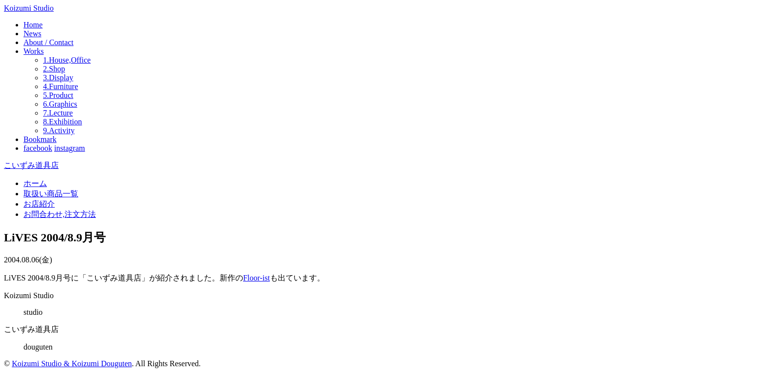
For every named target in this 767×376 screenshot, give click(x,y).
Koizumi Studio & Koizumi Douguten (72, 363)
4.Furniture (60, 86)
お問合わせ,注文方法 (59, 214)
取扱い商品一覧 (50, 193)
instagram (69, 148)
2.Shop (54, 69)
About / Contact (48, 42)
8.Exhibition (62, 122)
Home (33, 25)
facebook (37, 148)
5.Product (58, 95)
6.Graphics (60, 104)
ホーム (35, 183)
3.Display (58, 77)
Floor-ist (256, 278)
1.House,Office (66, 60)
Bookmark (40, 139)
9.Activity (58, 130)
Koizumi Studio (29, 8)
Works (33, 51)
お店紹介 (39, 204)
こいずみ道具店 (31, 165)
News (32, 33)
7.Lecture (58, 113)
